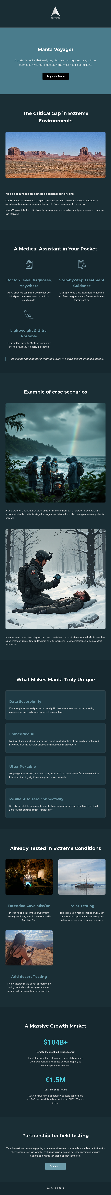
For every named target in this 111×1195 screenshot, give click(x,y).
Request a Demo (56, 76)
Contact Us (55, 1166)
